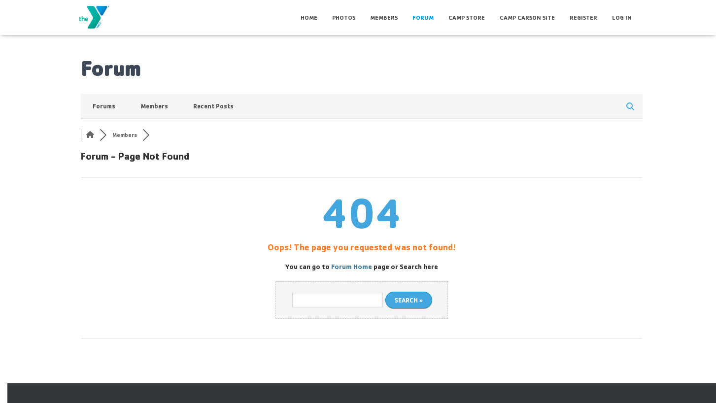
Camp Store (466, 17)
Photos (343, 17)
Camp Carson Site (527, 17)
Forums (104, 106)
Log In (622, 17)
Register (583, 17)
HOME (309, 17)
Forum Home (351, 266)
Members (384, 17)
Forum (423, 17)
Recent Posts (213, 106)
